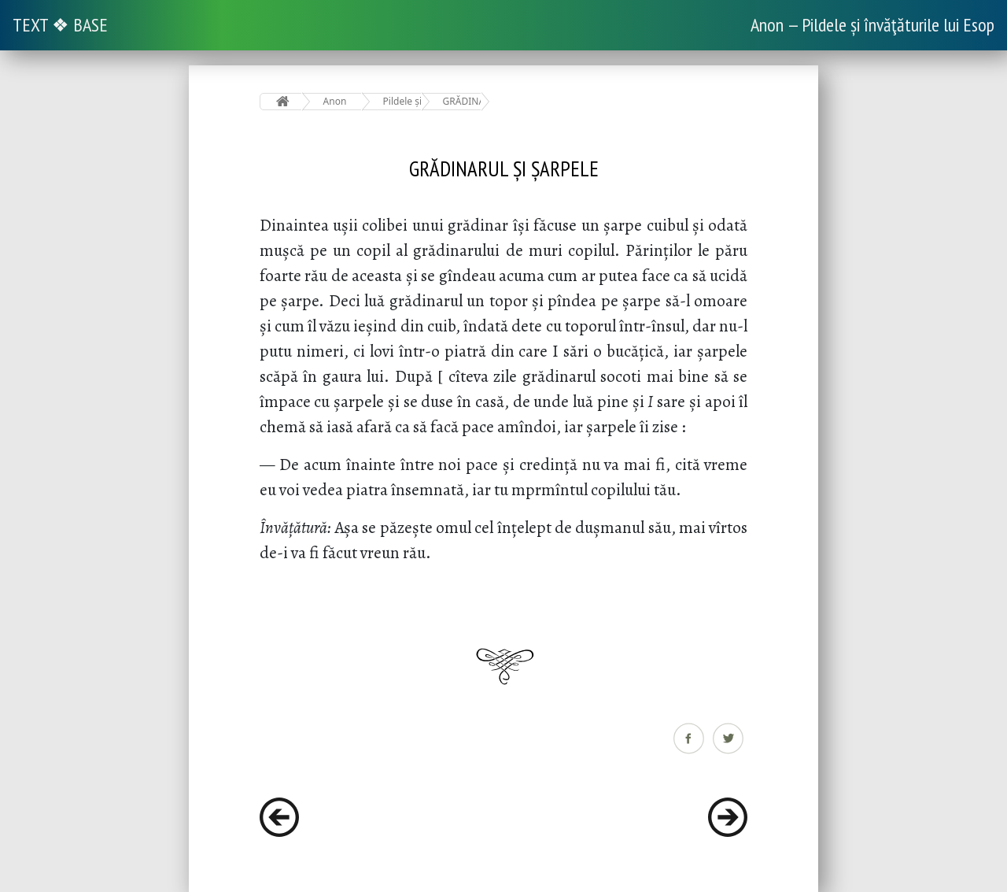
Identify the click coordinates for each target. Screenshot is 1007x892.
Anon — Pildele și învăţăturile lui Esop (872, 25)
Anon (335, 101)
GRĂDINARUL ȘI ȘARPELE (462, 101)
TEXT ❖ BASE (60, 25)
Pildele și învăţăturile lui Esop (402, 101)
